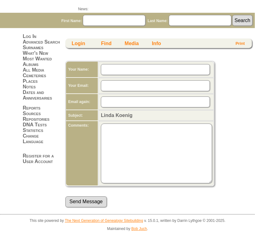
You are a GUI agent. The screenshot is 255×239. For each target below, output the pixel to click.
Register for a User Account (38, 158)
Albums (31, 64)
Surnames (33, 47)
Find (106, 43)
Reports (31, 107)
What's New (35, 53)
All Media (33, 70)
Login (78, 43)
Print (240, 43)
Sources (32, 113)
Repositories (36, 119)
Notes (29, 86)
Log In (29, 36)
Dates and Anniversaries (37, 95)
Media (132, 43)
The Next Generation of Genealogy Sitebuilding (104, 220)
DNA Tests (35, 124)
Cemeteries (34, 75)
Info (156, 43)
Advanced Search (41, 42)
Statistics (33, 130)
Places (30, 81)
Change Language (33, 138)
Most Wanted (37, 58)
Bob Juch (139, 229)
